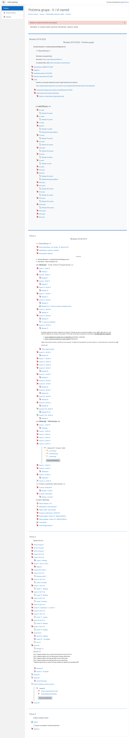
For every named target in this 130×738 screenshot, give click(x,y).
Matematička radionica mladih (55, 14)
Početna (68, 14)
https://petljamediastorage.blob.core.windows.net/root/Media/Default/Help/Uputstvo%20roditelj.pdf (65, 86)
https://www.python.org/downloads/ (60, 63)
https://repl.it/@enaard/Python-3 (52, 59)
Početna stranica (33, 14)
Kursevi (42, 14)
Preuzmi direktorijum (53, 460)
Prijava (126, 2)
